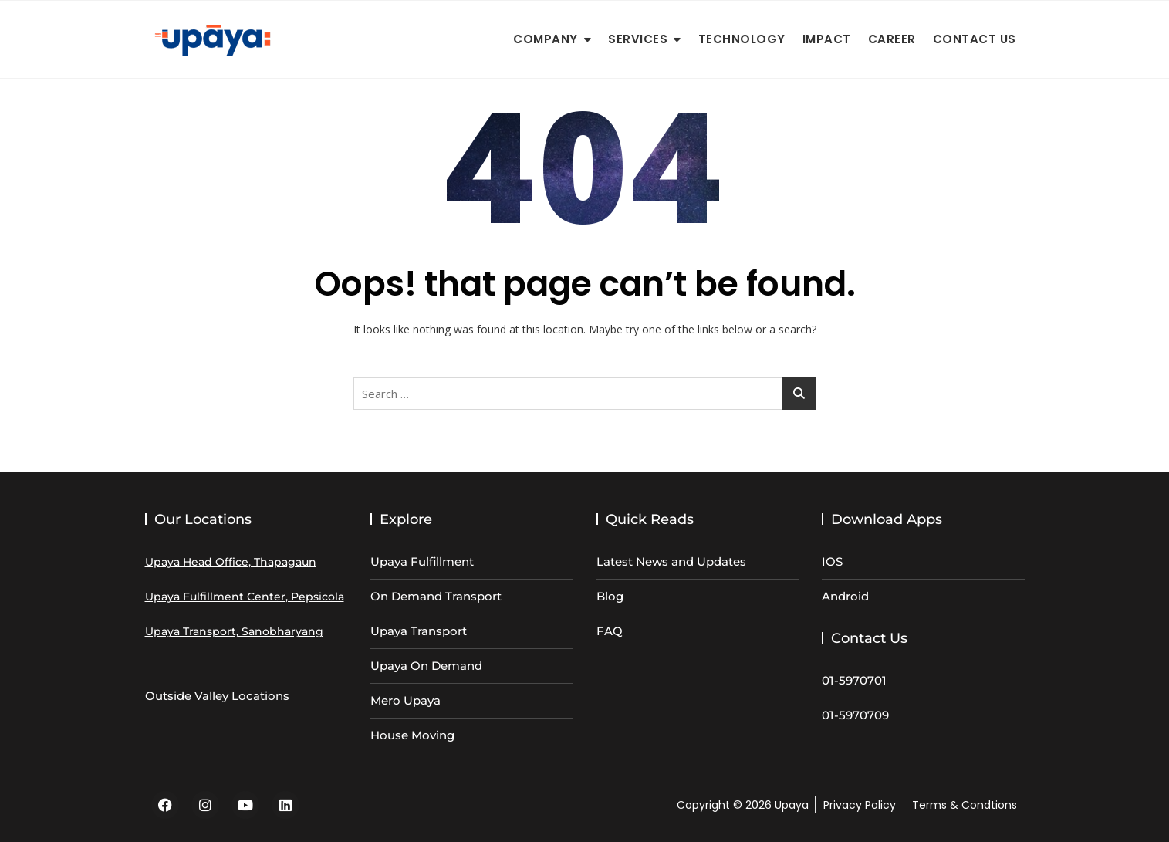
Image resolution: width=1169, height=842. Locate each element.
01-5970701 (854, 680)
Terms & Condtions (964, 805)
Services (637, 39)
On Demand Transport (436, 596)
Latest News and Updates (671, 561)
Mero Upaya (405, 700)
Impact (826, 39)
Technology (742, 39)
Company (545, 39)
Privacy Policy (859, 805)
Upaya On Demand (426, 665)
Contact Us (974, 39)
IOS (832, 561)
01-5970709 (855, 715)
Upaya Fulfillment (422, 561)
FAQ (609, 631)
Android (845, 596)
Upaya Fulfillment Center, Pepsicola (244, 597)
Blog (609, 596)
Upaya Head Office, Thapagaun (230, 562)
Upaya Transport (418, 631)
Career (892, 39)
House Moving (412, 735)
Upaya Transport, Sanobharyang (234, 631)
